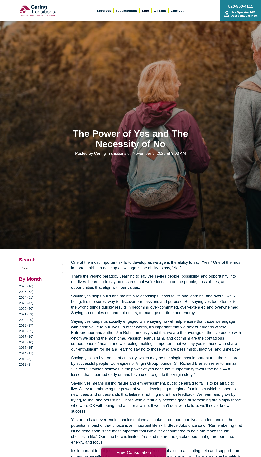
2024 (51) (26, 297)
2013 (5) (25, 359)
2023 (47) (26, 303)
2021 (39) (26, 314)
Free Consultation (134, 452)
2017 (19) (26, 336)
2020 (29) (26, 320)
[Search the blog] (41, 268)
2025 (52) (26, 292)
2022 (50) (26, 308)
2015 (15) (26, 347)
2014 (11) (26, 353)
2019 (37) (26, 325)
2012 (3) (25, 364)
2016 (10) (26, 342)
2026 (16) (26, 286)
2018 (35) (26, 331)
